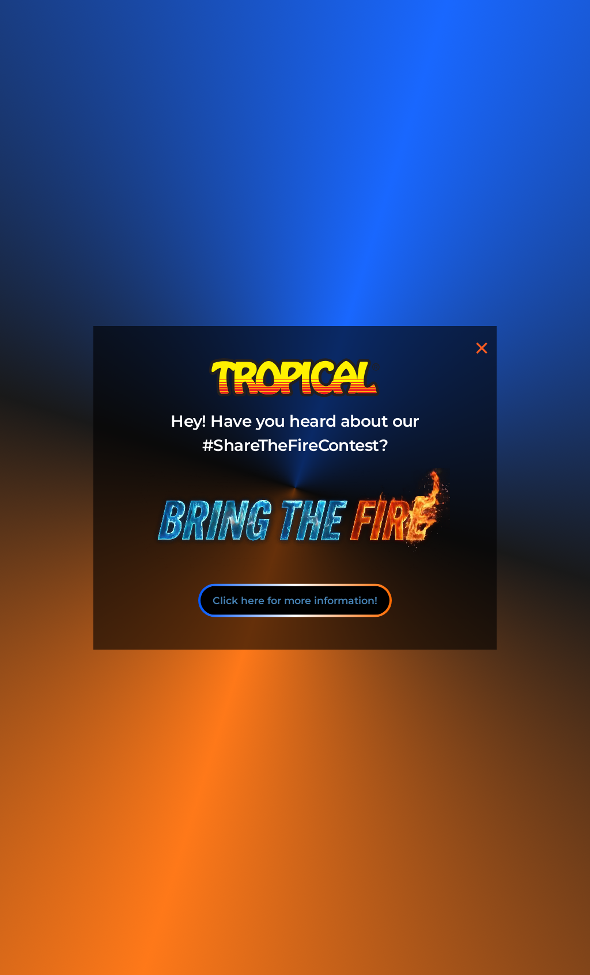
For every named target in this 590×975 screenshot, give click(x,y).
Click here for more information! (295, 600)
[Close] (481, 348)
